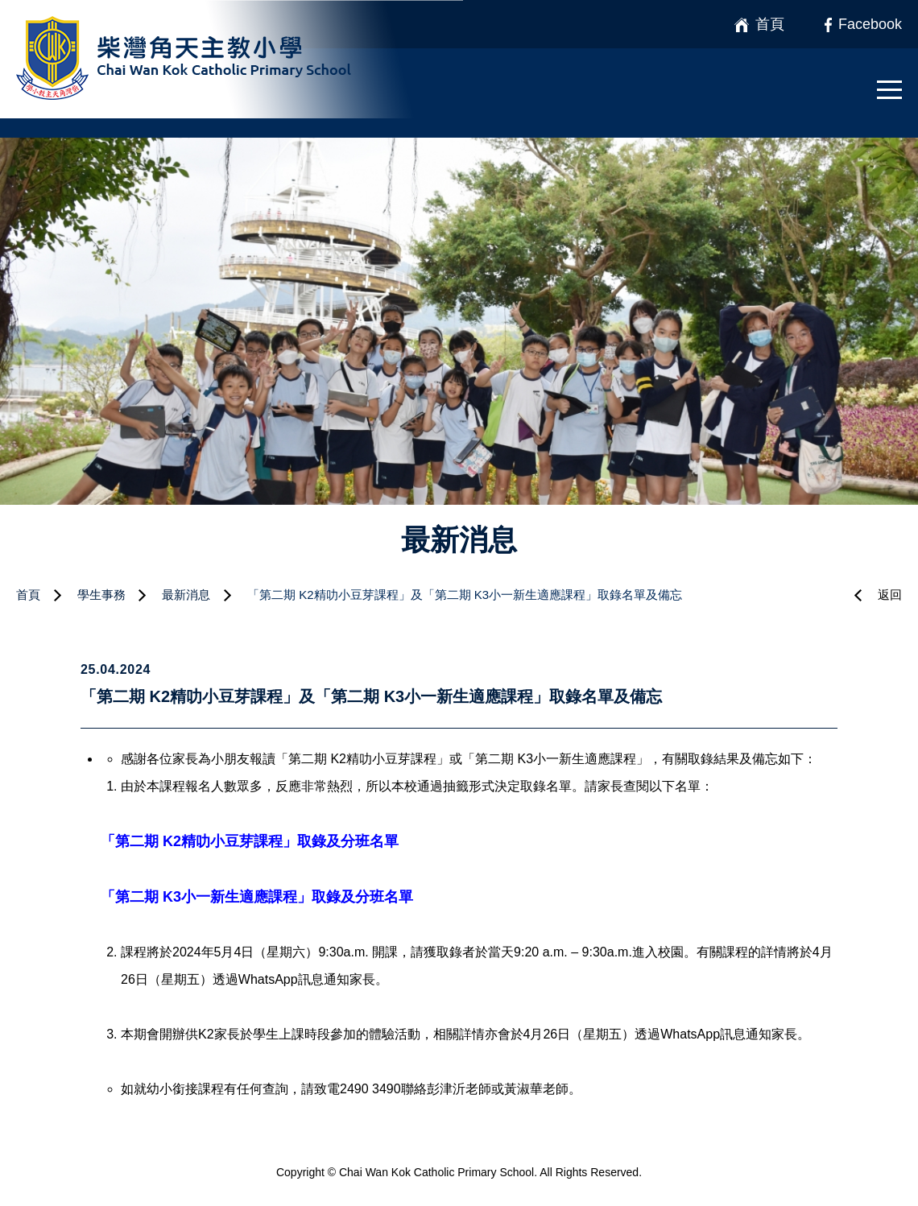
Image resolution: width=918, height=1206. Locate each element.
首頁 (28, 594)
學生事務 (101, 594)
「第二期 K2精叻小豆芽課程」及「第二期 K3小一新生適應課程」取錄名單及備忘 (464, 594)
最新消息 (186, 594)
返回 (890, 594)
